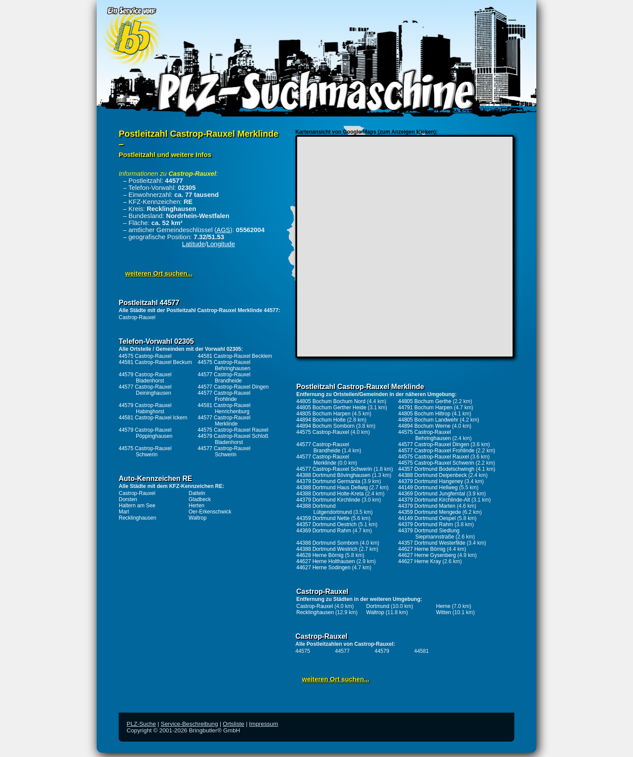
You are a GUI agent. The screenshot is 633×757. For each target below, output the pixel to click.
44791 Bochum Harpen (425, 407)
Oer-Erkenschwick (210, 512)
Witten (443, 612)
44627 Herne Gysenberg (427, 555)
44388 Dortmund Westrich (326, 549)
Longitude (221, 243)
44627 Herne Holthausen (325, 561)
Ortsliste (233, 724)
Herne (443, 606)
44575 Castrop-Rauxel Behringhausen (224, 365)
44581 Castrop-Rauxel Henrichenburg (224, 408)
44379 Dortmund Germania (328, 481)
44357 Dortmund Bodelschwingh (436, 469)
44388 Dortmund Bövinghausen (333, 475)
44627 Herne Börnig (421, 549)
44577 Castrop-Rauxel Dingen (233, 387)
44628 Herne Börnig (319, 555)
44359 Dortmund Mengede (429, 512)
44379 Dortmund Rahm (425, 524)
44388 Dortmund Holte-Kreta (330, 494)
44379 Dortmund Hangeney (430, 481)
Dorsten (128, 499)
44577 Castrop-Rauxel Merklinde (224, 421)
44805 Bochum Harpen (323, 414)
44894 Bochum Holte (321, 420)
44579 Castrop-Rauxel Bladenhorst (145, 377)
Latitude (193, 243)
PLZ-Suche (141, 724)
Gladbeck (200, 499)
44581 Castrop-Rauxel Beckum (155, 362)
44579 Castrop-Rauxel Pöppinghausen (145, 433)
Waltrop (198, 518)
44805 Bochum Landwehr (428, 420)
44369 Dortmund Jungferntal (431, 494)
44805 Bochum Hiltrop (424, 414)
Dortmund (377, 606)
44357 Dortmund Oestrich (326, 524)
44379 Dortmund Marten (426, 506)
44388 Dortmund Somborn (327, 543)
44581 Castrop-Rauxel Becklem (235, 356)
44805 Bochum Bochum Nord (330, 401)
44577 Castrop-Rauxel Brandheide (224, 377)
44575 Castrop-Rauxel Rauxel (233, 430)
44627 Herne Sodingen (323, 567)
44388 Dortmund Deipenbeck (432, 475)
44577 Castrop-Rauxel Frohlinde (224, 396)
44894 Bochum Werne (424, 426)
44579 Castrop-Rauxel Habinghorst (145, 408)
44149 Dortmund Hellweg (428, 487)
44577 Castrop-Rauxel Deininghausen (145, 390)
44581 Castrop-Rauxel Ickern (153, 418)
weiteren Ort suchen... (159, 273)
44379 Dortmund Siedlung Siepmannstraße (428, 534)
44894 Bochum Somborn (325, 426)
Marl (124, 512)
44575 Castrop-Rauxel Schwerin (145, 451)
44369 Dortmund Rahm (323, 531)
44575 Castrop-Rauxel (145, 356)
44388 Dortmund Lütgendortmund (324, 509)
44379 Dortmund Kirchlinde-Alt (434, 500)
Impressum (263, 724)
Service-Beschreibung (189, 724)
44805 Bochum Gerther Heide (331, 407)
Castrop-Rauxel (137, 317)
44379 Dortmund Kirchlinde (328, 500)
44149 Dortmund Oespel (427, 518)
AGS (223, 229)
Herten (196, 505)
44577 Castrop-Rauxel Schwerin (224, 451)
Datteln (197, 493)
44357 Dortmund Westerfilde (432, 543)
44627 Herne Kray (419, 561)
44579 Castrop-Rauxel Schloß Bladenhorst (233, 439)
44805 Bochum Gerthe (424, 401)
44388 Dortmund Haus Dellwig (332, 487)
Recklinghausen (137, 518)
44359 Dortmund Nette (322, 518)
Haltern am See (137, 505)
